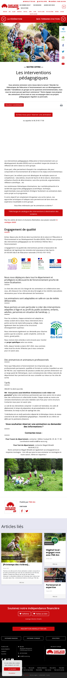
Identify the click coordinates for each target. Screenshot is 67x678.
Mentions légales (34, 675)
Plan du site (4, 646)
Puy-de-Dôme (49, 11)
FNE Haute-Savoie (59, 670)
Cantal (25, 11)
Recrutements (5, 649)
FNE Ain (32, 502)
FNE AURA (26, 675)
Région (5, 11)
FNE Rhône (39, 670)
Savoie (62, 11)
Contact (3, 651)
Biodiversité (49, 543)
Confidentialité (41, 675)
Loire (34, 11)
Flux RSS (3, 654)
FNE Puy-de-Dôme (28, 670)
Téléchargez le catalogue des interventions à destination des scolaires (33, 212)
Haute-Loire (41, 11)
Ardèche (19, 11)
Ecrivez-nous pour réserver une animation (33, 114)
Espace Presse (55, 638)
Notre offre (42, 1)
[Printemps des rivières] (16, 564)
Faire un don (61, 1)
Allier (13, 11)
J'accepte (12, 669)
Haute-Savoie (33, 14)
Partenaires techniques (33, 638)
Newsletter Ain (29, 1)
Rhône (57, 11)
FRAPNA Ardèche (42, 668)
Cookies (48, 675)
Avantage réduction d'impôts (33, 619)
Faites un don (40, 614)
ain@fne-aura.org (25, 656)
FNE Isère (61, 668)
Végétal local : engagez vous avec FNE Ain (53, 552)
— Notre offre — (33, 66)
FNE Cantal (53, 668)
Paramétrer (12, 673)
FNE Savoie (48, 670)
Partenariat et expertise (53, 586)
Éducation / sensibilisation (14, 105)
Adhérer (53, 1)
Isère (30, 11)
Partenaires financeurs (11, 638)
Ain (9, 11)
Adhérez (24, 614)
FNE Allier (31, 668)
